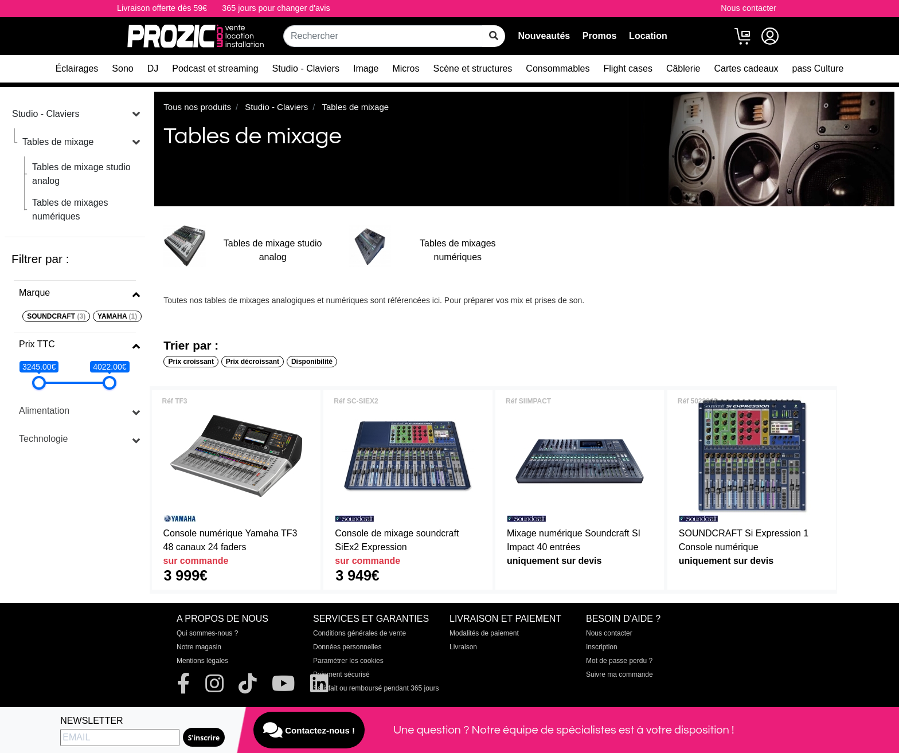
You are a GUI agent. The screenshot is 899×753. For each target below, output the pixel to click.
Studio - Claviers (305, 68)
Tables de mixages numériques (70, 209)
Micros (405, 68)
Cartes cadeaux (746, 68)
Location (648, 36)
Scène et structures (473, 68)
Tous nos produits (197, 107)
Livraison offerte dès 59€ (162, 8)
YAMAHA (117, 316)
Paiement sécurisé (341, 674)
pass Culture (818, 68)
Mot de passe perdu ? (619, 661)
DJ (153, 68)
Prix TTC (37, 344)
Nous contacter (748, 8)
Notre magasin (199, 647)
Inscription (601, 647)
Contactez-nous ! (309, 730)
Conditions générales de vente (359, 633)
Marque (34, 292)
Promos (600, 36)
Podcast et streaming (215, 68)
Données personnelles (347, 647)
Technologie (43, 439)
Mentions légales (202, 661)
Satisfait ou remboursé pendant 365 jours (376, 688)
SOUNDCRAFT (56, 316)
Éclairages (77, 68)
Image (365, 68)
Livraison (463, 647)
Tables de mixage (58, 142)
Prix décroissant (252, 361)
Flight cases (628, 68)
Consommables (557, 68)
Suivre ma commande (619, 674)
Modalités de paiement (484, 633)
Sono (122, 68)
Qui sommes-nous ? (207, 633)
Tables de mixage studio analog (81, 174)
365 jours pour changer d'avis (276, 8)
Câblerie (683, 68)
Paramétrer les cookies (348, 661)
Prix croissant (191, 361)
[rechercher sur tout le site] (493, 36)
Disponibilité (312, 361)
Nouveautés (544, 36)
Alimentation (44, 410)
